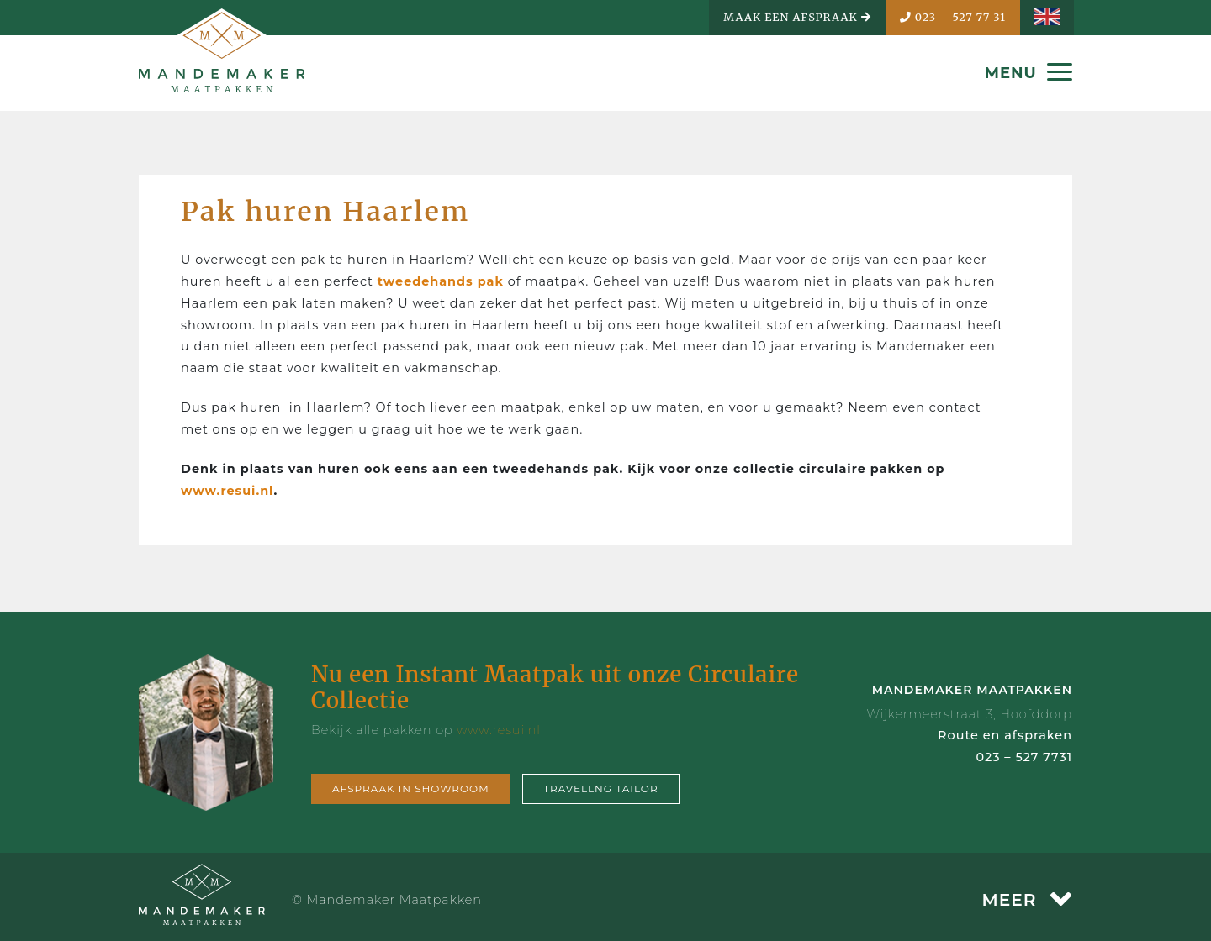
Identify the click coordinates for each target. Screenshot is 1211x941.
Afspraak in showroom (410, 788)
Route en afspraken (1005, 735)
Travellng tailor (600, 788)
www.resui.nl (227, 490)
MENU (1028, 73)
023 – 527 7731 (1024, 757)
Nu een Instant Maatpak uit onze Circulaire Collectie (555, 687)
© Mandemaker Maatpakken (387, 899)
